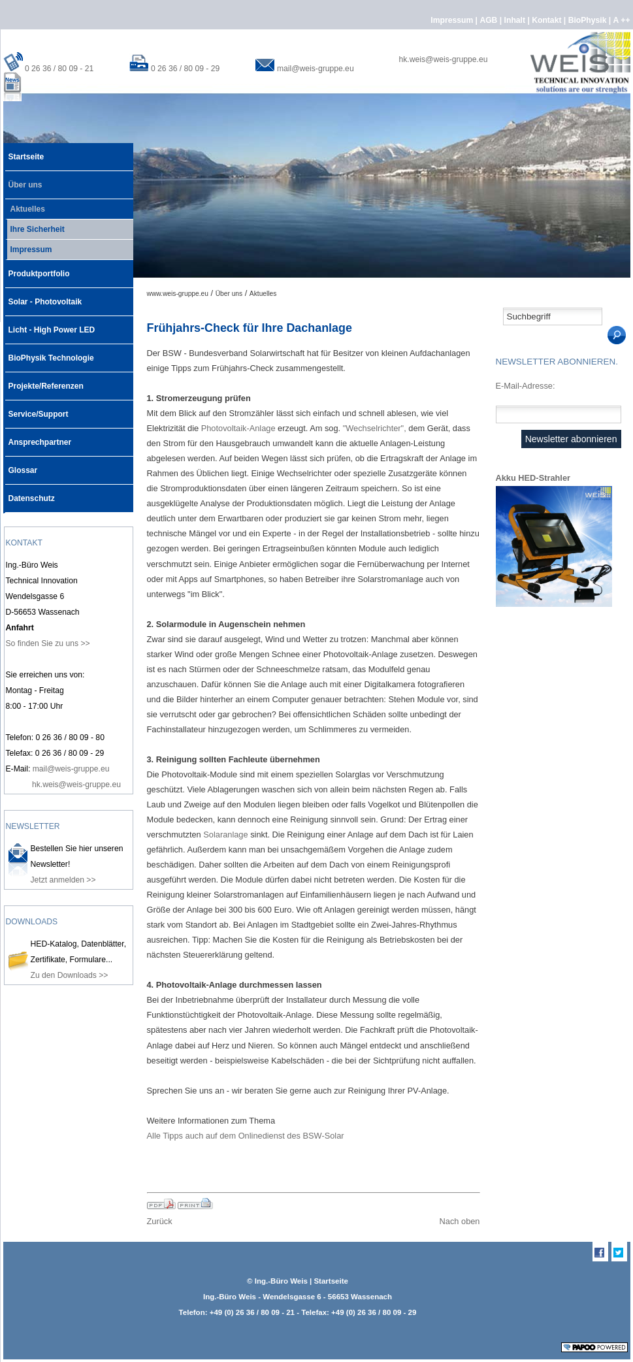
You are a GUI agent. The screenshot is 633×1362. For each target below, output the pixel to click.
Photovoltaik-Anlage (238, 428)
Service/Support (37, 409)
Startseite (24, 152)
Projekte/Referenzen (44, 381)
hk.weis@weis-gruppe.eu (443, 59)
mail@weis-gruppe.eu (315, 68)
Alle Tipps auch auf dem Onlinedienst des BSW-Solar (245, 1136)
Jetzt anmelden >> (63, 879)
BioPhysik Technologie (49, 353)
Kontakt (548, 20)
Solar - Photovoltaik (43, 297)
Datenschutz (30, 494)
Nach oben (460, 1221)
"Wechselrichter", (374, 428)
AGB (489, 20)
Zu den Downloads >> (69, 975)
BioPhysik (588, 20)
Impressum (452, 20)
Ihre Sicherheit (35, 226)
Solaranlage (225, 834)
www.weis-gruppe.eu (177, 293)
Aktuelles (25, 206)
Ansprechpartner (38, 438)
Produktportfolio (37, 269)
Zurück (159, 1221)
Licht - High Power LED (50, 325)
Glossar (21, 466)
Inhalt (516, 20)
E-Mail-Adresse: (525, 386)
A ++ (621, 20)
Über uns (23, 180)
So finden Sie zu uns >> (48, 643)
